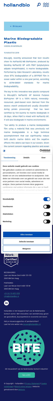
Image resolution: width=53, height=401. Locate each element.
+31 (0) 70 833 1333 (12, 293)
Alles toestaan (26, 234)
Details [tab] (27, 157)
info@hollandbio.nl (11, 296)
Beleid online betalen (23, 386)
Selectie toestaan (26, 242)
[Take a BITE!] (26, 375)
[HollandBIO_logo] (17, 5)
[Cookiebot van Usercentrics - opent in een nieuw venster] (39, 150)
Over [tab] (43, 157)
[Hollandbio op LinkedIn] (6, 303)
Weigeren (26, 248)
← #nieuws (16, 26)
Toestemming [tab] (9, 157)
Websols (21, 389)
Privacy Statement (32, 383)
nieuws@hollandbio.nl (32, 324)
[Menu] (45, 5)
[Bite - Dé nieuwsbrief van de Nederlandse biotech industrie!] (26, 348)
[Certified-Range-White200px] (11, 255)
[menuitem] (38, 5)
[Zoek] (38, 5)
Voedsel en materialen (13, 46)
